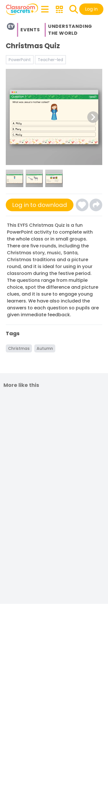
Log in (91, 9)
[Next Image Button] (93, 117)
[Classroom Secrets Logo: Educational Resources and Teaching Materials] (22, 9)
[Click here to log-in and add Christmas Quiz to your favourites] (82, 205)
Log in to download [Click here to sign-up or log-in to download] (39, 205)
